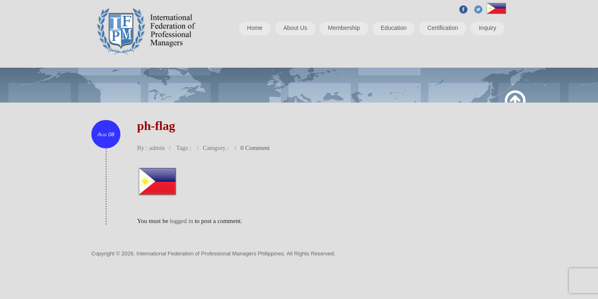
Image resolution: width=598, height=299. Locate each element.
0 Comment (255, 148)
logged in (181, 221)
